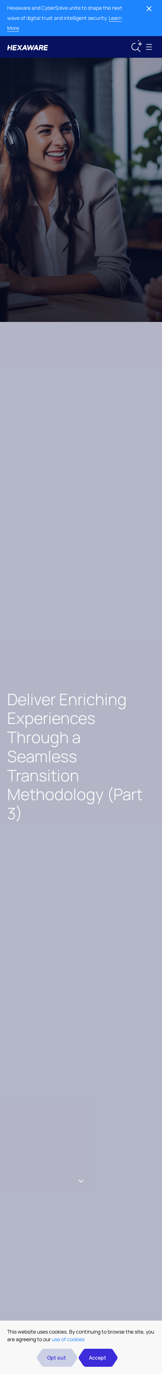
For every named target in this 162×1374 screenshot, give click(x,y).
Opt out (56, 1357)
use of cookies (68, 1339)
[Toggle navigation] (149, 47)
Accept (97, 1357)
